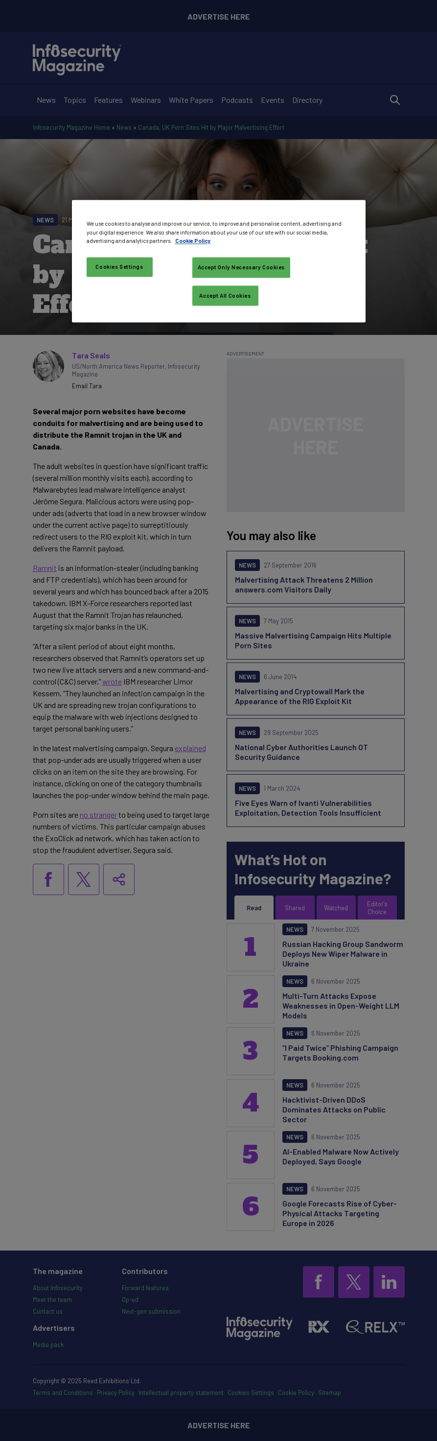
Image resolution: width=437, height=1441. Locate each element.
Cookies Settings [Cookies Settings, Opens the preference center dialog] (119, 266)
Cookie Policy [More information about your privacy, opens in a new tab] (193, 240)
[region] (219, 261)
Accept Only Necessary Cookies (241, 267)
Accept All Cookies (225, 295)
